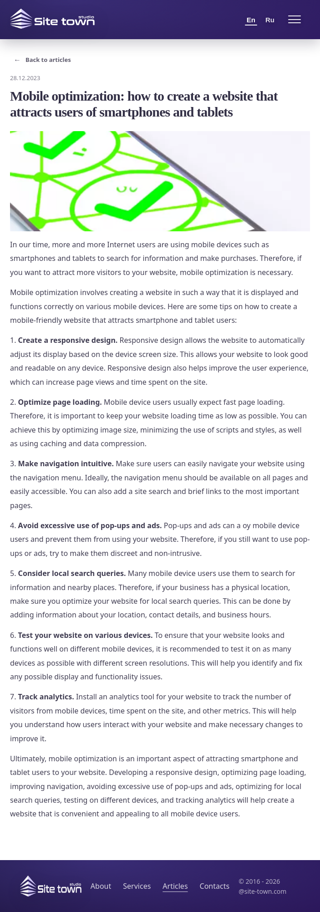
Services (137, 886)
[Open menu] (294, 19)
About (101, 886)
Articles (175, 886)
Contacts (215, 886)
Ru (269, 20)
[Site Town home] (52, 19)
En (251, 20)
